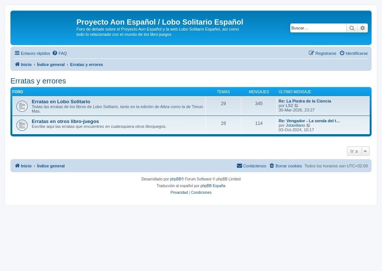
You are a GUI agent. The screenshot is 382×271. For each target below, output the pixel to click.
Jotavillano (295, 125)
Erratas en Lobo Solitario (61, 101)
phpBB (175, 179)
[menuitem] (59, 53)
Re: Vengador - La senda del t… (309, 121)
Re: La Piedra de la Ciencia (305, 101)
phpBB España (212, 186)
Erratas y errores (38, 81)
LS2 (289, 105)
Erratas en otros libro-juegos (65, 121)
